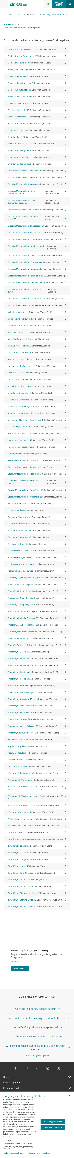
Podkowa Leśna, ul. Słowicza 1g (37, 571)
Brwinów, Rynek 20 (37, 137)
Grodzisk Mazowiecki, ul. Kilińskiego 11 (37, 255)
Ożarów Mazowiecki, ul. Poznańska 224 (37, 496)
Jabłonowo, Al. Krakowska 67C (37, 319)
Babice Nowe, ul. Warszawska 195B (37, 56)
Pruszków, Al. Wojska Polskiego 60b (37, 625)
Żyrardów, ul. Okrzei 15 (37, 879)
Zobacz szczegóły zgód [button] (14, 1153)
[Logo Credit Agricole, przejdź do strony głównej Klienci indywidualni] (18, 5)
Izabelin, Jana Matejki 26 (37, 312)
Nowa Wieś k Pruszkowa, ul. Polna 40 (37, 460)
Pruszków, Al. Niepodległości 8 (37, 598)
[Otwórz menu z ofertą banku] (4, 4)
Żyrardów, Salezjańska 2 (37, 846)
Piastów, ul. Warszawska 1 (37, 517)
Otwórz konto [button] (59, 4)
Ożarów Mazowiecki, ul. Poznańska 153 (37, 490)
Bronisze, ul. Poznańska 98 (37, 123)
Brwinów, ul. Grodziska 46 (37, 157)
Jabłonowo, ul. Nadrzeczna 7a (37, 325)
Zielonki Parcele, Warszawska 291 (37, 825)
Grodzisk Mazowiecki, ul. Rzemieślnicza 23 (37, 275)
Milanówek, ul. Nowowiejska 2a (37, 413)
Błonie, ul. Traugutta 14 (37, 103)
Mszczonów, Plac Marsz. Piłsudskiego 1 (37, 420)
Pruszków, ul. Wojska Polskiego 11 (37, 726)
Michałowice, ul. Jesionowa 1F (37, 386)
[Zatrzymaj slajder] (63, 980)
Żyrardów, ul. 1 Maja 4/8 (37, 866)
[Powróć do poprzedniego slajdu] (59, 980)
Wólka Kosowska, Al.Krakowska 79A (37, 819)
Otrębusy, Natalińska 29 (37, 467)
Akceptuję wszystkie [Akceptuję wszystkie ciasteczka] (53, 1121)
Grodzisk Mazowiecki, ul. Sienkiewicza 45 (37, 282)
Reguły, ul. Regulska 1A (37, 746)
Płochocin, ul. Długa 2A (37, 544)
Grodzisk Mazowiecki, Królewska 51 (37, 177)
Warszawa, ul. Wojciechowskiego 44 (37, 805)
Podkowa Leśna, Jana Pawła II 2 (37, 557)
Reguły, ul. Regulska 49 (37, 753)
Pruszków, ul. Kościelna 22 (37, 658)
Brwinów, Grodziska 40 (37, 130)
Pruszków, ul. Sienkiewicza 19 (37, 705)
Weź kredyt (20, 968)
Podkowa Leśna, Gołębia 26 (37, 550)
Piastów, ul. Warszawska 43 (37, 530)
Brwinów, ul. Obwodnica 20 (37, 164)
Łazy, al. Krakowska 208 (37, 372)
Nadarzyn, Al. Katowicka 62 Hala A (37, 433)
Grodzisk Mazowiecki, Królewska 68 (37, 184)
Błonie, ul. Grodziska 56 (37, 76)
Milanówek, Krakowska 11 (37, 393)
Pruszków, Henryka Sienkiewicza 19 (37, 631)
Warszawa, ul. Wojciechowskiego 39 (37, 788)
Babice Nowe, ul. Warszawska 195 (37, 49)
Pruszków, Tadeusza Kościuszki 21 (37, 645)
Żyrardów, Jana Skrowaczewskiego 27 (37, 839)
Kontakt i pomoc (14, 14)
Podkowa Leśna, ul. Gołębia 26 (37, 564)
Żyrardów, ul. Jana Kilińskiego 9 (37, 873)
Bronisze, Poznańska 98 (37, 110)
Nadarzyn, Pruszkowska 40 (37, 440)
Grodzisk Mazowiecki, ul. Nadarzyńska (37, 269)
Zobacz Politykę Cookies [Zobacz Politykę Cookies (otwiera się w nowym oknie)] (39, 1153)
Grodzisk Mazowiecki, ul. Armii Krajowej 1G (37, 247)
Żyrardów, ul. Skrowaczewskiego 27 (37, 893)
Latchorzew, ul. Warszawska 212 (37, 366)
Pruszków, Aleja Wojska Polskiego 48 (37, 577)
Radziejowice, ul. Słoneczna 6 (37, 739)
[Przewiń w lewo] (5, 14)
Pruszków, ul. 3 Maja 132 (37, 651)
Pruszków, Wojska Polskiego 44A (37, 732)
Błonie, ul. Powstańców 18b (37, 96)
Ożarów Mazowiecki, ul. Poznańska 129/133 (37, 482)
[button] (70, 1095)
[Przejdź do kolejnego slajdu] (68, 980)
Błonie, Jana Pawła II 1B (37, 62)
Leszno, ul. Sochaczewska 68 (37, 379)
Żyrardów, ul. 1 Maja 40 (37, 852)
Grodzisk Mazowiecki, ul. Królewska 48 (37, 262)
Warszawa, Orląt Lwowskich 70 (37, 773)
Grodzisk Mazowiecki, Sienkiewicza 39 (37, 209)
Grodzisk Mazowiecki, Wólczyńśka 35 (37, 305)
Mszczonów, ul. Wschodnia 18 (37, 426)
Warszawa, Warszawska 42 (37, 812)
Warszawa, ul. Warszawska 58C (37, 780)
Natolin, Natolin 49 (37, 453)
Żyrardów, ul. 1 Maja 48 (37, 859)
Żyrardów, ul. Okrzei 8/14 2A (37, 886)
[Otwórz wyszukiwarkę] (48, 4)
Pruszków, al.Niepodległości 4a (37, 584)
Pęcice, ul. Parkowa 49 (37, 510)
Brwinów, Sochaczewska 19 (37, 143)
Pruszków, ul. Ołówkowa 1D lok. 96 (37, 699)
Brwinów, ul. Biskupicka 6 (37, 150)
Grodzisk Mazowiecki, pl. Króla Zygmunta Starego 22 (37, 192)
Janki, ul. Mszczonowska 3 (37, 345)
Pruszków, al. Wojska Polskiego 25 (37, 611)
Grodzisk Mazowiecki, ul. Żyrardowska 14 (37, 298)
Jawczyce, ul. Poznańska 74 (37, 359)
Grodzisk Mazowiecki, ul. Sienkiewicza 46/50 (37, 290)
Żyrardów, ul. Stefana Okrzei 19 (37, 900)
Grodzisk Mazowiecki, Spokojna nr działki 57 (37, 217)
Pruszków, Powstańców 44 (37, 638)
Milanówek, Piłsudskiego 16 (37, 406)
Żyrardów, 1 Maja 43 (37, 832)
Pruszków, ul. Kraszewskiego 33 (37, 685)
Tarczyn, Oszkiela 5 (37, 759)
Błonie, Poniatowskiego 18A (37, 69)
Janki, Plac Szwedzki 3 (37, 339)
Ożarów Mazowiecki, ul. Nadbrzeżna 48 (37, 473)
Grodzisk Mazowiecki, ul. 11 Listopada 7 (37, 239)
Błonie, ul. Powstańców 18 (37, 89)
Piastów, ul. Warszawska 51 (37, 537)
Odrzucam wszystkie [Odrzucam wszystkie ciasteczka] (53, 1127)
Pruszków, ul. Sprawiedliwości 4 (37, 719)
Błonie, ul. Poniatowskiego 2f (37, 83)
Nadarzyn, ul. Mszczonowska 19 (37, 447)
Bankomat (31, 14)
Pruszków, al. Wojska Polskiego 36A (37, 618)
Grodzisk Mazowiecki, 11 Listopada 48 (37, 170)
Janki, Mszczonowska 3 (37, 332)
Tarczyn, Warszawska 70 (37, 766)
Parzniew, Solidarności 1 (37, 503)
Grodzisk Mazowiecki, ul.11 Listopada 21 (37, 226)
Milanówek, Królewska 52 (37, 399)
